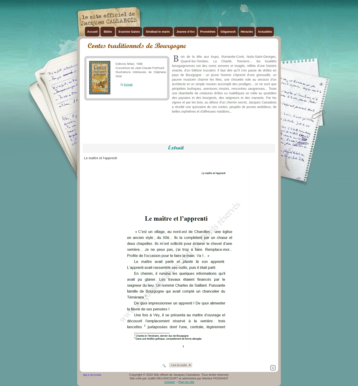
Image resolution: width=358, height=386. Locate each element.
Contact (169, 382)
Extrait (128, 84)
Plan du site (186, 382)
